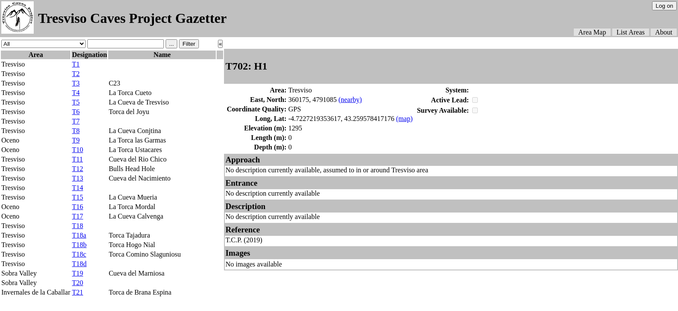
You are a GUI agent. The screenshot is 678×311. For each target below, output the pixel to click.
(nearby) (350, 99)
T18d (79, 263)
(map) (404, 118)
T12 (77, 168)
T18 (77, 225)
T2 (76, 73)
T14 (77, 187)
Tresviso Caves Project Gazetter (132, 18)
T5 (76, 102)
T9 (76, 140)
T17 (77, 216)
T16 (77, 206)
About (663, 32)
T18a (79, 235)
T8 (76, 130)
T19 (77, 273)
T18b (79, 244)
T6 (76, 111)
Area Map (592, 32)
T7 (76, 121)
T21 (77, 292)
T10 (77, 149)
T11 (77, 159)
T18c (79, 254)
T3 (76, 83)
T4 (76, 92)
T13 (77, 178)
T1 (76, 64)
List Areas (631, 32)
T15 (77, 197)
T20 (77, 282)
